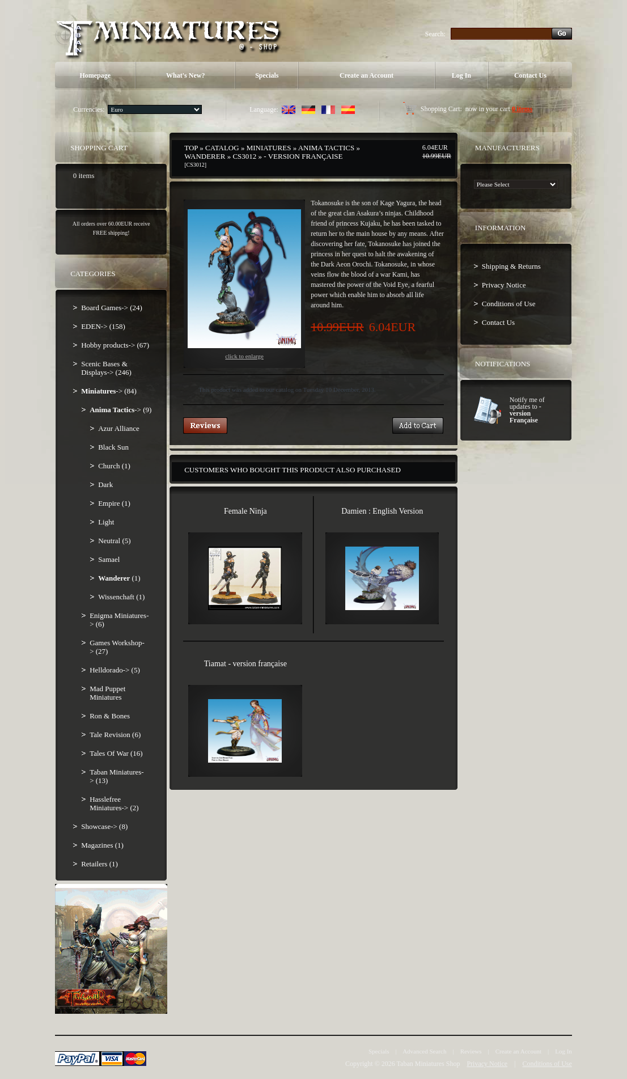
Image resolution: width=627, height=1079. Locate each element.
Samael (109, 559)
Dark (105, 484)
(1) (119, 578)
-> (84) (109, 391)
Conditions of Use (509, 303)
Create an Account (366, 75)
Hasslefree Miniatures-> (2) (114, 803)
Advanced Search (424, 1051)
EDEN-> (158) (103, 326)
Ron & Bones (110, 716)
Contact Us (530, 75)
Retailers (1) (99, 864)
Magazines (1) (102, 845)
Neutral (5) (114, 540)
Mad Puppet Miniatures (107, 692)
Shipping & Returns (511, 266)
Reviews (471, 1051)
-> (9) (120, 409)
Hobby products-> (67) (115, 345)
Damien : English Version (382, 511)
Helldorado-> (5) (115, 670)
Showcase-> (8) (104, 826)
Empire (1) (114, 503)
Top (191, 147)
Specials (266, 75)
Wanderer (204, 156)
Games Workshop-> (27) (117, 646)
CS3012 (244, 156)
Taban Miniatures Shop (428, 1064)
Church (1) (114, 466)
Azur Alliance (118, 428)
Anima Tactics (326, 147)
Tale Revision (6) (115, 734)
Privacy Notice (504, 285)
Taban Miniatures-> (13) (116, 776)
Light (106, 522)
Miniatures (269, 147)
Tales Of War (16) (116, 753)
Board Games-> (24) (111, 307)
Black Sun (113, 447)
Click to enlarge (244, 284)
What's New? (185, 75)
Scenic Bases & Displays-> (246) (106, 367)
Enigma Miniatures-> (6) (119, 619)
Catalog (222, 147)
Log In (461, 75)
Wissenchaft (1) (121, 597)
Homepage (95, 75)
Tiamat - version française (245, 663)
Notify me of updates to (527, 410)
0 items (522, 109)
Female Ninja (245, 511)
